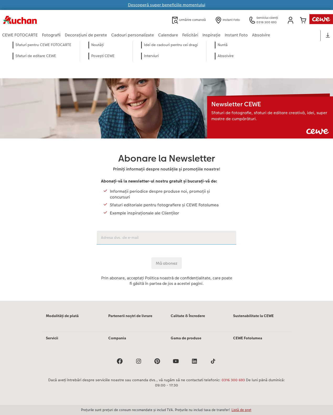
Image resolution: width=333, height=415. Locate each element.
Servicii (52, 338)
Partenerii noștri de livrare (130, 315)
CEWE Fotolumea (247, 338)
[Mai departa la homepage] (53, 20)
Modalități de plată (62, 315)
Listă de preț (241, 409)
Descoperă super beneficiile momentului (166, 5)
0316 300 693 (233, 380)
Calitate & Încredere (188, 315)
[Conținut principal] (166, 178)
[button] (290, 20)
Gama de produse (186, 338)
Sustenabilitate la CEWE (253, 315)
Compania (117, 338)
